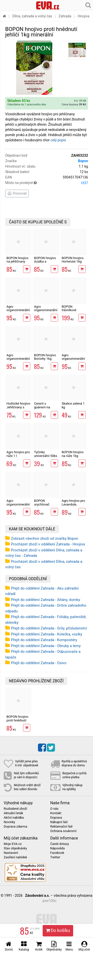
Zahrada (65, 16)
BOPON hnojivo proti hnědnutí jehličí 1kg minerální (17, 722)
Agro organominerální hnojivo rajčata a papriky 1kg (18, 506)
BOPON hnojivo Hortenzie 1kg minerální (73, 261)
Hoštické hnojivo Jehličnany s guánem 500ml (18, 407)
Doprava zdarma (15, 826)
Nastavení (11, 853)
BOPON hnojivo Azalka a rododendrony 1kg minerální (45, 263)
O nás (54, 808)
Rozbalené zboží (15, 808)
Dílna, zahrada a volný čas (32, 16)
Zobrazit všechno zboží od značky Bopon (44, 538)
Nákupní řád (59, 822)
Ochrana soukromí (63, 831)
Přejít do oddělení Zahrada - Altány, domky (45, 599)
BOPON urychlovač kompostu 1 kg (44, 504)
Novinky (9, 822)
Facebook (57, 853)
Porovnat (17, 193)
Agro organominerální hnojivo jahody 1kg (18, 360)
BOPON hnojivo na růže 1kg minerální (73, 455)
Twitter (55, 857)
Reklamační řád (61, 826)
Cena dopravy (74, 104)
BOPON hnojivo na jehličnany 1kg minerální (17, 261)
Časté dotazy (59, 844)
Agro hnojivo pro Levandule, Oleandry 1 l (73, 504)
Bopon (83, 161)
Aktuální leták (13, 813)
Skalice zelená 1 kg (73, 405)
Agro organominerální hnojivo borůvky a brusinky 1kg (18, 312)
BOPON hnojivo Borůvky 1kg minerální (45, 358)
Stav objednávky (15, 848)
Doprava (56, 817)
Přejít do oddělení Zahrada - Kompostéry (44, 640)
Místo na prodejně (46, 183)
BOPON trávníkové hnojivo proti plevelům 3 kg (72, 312)
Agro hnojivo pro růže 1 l (18, 453)
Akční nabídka (14, 817)
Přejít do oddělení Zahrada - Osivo (38, 663)
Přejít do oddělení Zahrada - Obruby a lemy (46, 646)
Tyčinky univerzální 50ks (45, 453)
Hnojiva (83, 16)
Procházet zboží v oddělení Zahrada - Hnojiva (48, 544)
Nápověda (57, 848)
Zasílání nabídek (15, 857)
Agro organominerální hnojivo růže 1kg (73, 358)
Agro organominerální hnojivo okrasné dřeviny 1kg (45, 312)
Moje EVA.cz (13, 844)
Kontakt (56, 813)
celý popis (58, 140)
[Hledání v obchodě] (88, 5)
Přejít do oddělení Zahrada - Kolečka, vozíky (46, 634)
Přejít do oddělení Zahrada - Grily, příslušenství (49, 628)
